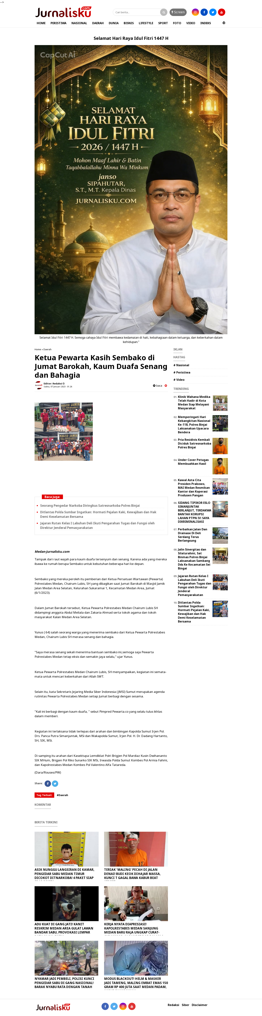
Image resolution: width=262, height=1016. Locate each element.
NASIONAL (79, 23)
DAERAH (98, 23)
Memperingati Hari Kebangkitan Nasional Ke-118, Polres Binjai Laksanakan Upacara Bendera (194, 424)
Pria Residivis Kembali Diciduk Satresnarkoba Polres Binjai (194, 443)
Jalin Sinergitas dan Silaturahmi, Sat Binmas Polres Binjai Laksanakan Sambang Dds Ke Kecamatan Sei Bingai (194, 558)
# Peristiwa (181, 372)
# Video (178, 380)
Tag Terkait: (44, 795)
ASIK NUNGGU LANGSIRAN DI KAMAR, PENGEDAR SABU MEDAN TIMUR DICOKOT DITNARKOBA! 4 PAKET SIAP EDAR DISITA (64, 876)
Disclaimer (199, 1005)
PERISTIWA (58, 23)
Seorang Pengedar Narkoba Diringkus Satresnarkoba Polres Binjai (90, 505)
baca (157, 385)
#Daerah (62, 795)
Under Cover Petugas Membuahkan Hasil (193, 462)
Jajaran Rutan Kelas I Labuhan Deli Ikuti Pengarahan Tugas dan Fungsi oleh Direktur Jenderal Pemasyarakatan (194, 585)
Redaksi (173, 1005)
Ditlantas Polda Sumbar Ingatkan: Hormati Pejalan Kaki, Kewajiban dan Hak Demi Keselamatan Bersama (194, 612)
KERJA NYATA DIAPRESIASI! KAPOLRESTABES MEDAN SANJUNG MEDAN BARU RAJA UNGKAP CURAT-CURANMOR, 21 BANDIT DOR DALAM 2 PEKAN (133, 932)
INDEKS (205, 23)
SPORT (163, 23)
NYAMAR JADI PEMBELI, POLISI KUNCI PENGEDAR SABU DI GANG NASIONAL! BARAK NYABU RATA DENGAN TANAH (64, 983)
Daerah (47, 349)
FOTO (177, 23)
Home (38, 349)
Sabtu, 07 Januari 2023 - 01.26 (58, 386)
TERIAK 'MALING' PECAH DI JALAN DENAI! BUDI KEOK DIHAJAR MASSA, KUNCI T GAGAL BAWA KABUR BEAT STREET (132, 876)
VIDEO (190, 23)
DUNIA (114, 23)
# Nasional (181, 365)
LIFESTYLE (146, 23)
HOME (41, 23)
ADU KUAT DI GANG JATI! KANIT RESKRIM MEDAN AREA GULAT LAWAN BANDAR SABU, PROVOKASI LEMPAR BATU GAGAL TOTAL (64, 930)
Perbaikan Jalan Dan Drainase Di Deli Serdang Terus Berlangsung (192, 535)
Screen (178, 12)
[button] (224, 21)
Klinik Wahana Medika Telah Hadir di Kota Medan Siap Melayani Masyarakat (194, 402)
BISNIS (129, 23)
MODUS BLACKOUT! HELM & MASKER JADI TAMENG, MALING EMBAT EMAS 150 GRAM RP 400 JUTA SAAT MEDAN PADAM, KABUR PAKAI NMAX (136, 985)
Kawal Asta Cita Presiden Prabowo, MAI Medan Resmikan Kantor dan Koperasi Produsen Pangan (194, 487)
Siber (185, 1005)
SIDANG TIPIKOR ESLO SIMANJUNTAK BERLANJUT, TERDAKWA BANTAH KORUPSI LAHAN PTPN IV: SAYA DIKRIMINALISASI (194, 512)
